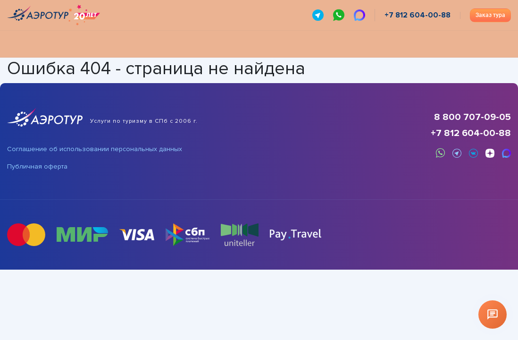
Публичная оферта (37, 166)
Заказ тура (490, 15)
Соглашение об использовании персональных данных (94, 149)
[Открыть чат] (492, 314)
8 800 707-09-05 (472, 117)
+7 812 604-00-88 (471, 133)
